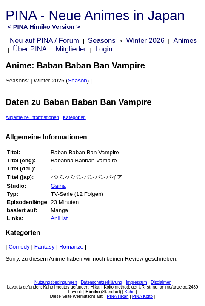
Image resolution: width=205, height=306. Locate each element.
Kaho (129, 291)
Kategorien (74, 117)
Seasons (102, 41)
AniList (59, 218)
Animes (185, 41)
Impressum (136, 282)
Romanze (71, 247)
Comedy (19, 247)
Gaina (58, 186)
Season (77, 80)
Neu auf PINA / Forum (44, 41)
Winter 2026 (145, 41)
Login (104, 49)
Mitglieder (71, 49)
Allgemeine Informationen (32, 117)
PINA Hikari (117, 296)
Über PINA (30, 49)
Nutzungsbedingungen (55, 282)
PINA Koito (142, 296)
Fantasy (44, 247)
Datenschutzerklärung (101, 282)
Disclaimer (161, 282)
